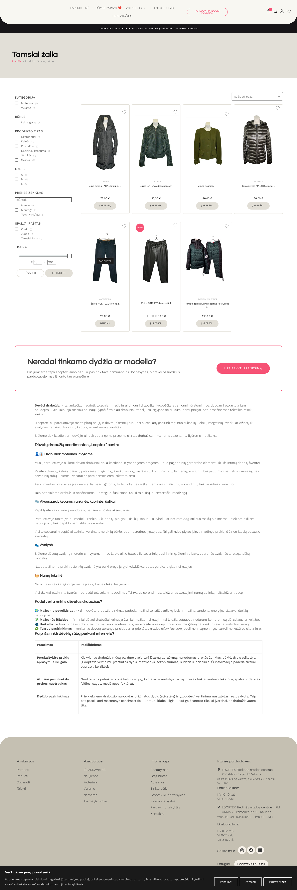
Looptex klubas (161, 8)
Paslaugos (135, 8)
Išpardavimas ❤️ (109, 8)
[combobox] (257, 96)
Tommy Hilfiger (207, 299)
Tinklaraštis (122, 16)
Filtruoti (59, 273)
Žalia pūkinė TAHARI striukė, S (105, 186)
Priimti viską (277, 881)
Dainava (156, 181)
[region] (148, 878)
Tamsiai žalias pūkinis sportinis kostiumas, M (207, 306)
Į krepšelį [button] (105, 205)
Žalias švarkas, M (207, 186)
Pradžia (16, 61)
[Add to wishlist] (124, 112)
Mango (258, 181)
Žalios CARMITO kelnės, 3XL (156, 303)
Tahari (105, 181)
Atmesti (250, 881)
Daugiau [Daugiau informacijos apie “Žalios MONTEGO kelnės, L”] (105, 323)
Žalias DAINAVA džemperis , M (156, 186)
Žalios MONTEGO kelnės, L (105, 304)
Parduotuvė (81, 8)
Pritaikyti (226, 881)
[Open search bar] (275, 11)
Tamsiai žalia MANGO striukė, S (258, 186)
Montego (105, 299)
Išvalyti (30, 273)
